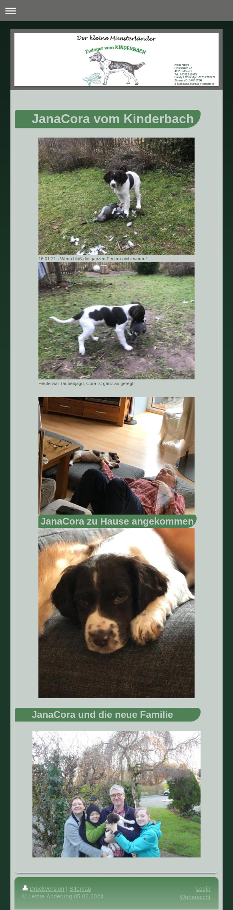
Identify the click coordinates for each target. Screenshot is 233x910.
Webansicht (195, 897)
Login (203, 889)
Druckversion (43, 889)
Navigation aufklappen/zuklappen (116, 10)
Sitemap (80, 889)
